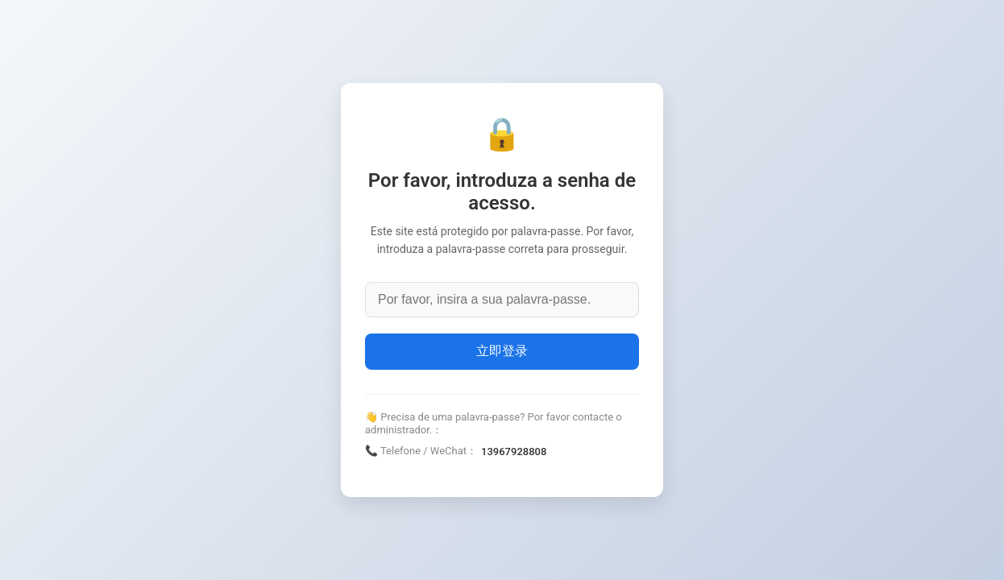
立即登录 (502, 351)
